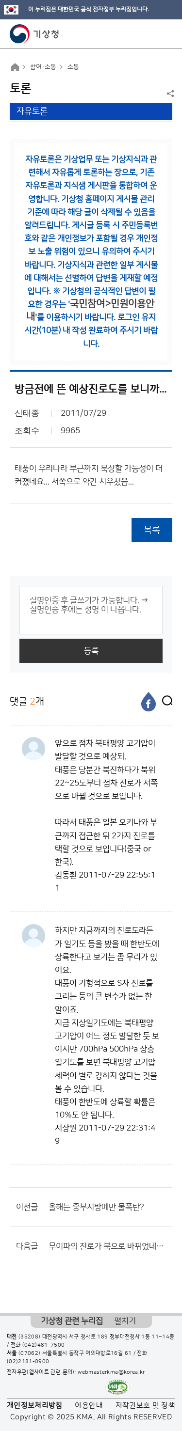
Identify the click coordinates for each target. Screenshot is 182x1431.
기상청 (34, 34)
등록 (91, 650)
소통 (73, 66)
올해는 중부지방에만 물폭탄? (96, 1207)
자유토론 (32, 111)
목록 (152, 530)
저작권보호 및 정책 (146, 1405)
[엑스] (165, 701)
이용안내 (88, 1405)
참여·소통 (43, 66)
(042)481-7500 (43, 1345)
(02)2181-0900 (28, 1362)
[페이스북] (148, 701)
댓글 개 (27, 701)
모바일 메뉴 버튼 (166, 34)
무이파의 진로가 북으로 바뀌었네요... (108, 1246)
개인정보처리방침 (35, 1405)
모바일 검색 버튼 (151, 34)
